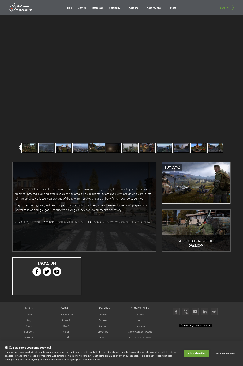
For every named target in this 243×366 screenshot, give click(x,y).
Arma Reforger (66, 314)
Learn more (94, 359)
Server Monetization (140, 337)
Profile (103, 314)
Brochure (103, 331)
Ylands (66, 337)
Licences (140, 326)
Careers (103, 320)
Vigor (66, 331)
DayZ (66, 326)
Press (103, 337)
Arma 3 (66, 320)
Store (29, 326)
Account (29, 337)
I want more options (225, 353)
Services (103, 326)
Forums (140, 314)
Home (29, 314)
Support (29, 331)
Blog (29, 320)
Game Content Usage (140, 331)
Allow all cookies (196, 353)
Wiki (140, 320)
